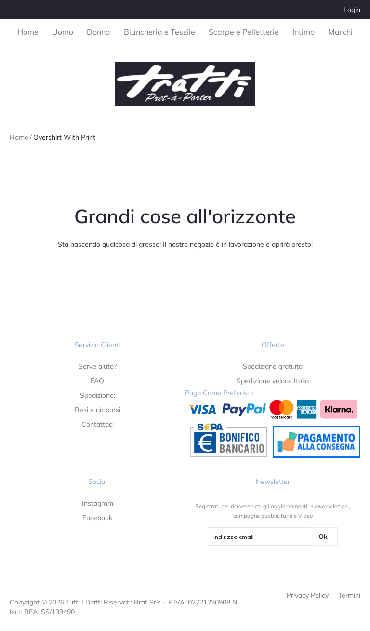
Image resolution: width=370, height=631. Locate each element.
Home (19, 137)
